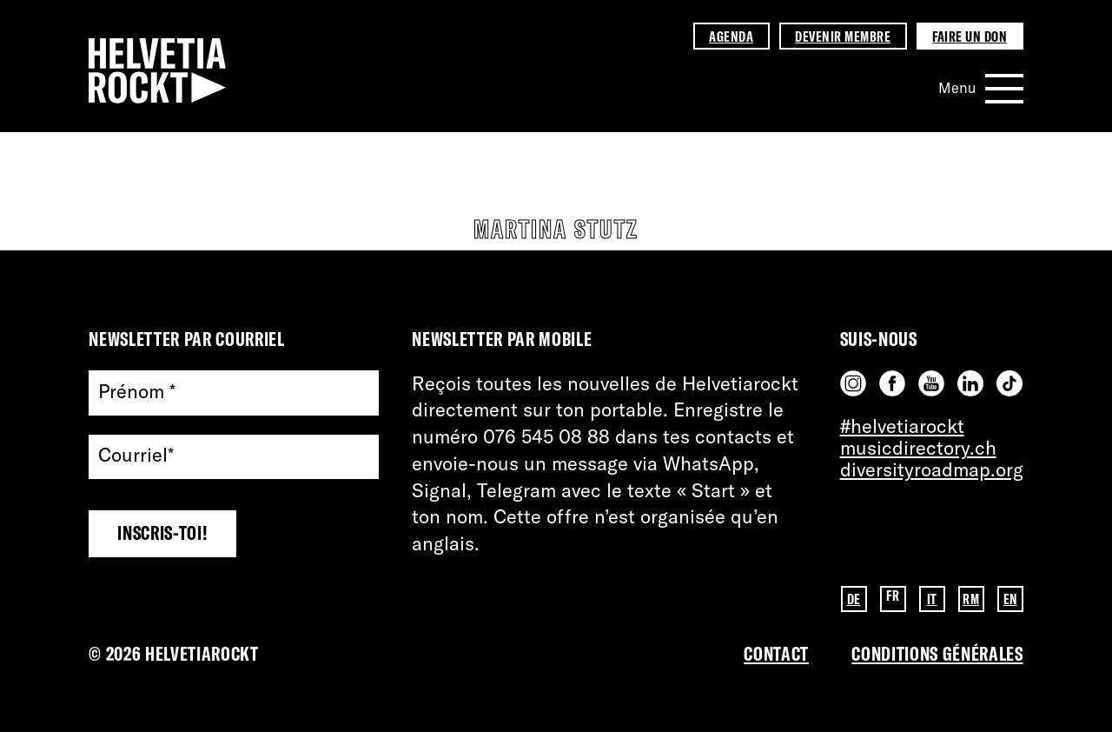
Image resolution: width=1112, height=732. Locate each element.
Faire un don (969, 36)
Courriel (136, 456)
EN (1010, 598)
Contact (776, 654)
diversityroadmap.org (931, 469)
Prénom (136, 392)
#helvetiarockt (902, 426)
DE (854, 598)
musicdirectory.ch (918, 448)
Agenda (731, 36)
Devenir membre (842, 36)
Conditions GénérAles (937, 654)
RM (971, 598)
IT (932, 598)
